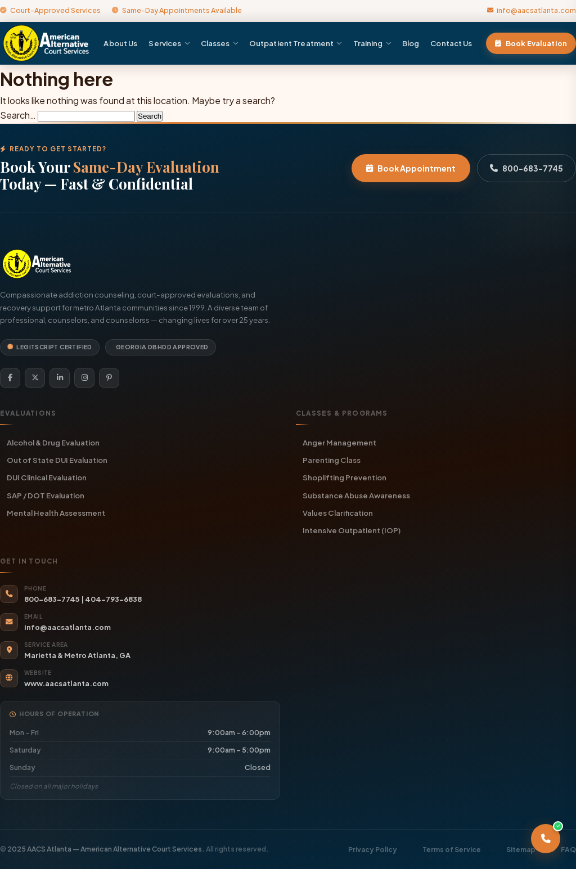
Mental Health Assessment (56, 512)
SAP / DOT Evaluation (45, 495)
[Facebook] (10, 378)
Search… (18, 115)
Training (372, 43)
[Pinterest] (109, 378)
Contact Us (451, 43)
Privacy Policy (372, 849)
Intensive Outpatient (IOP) (351, 530)
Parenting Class (332, 460)
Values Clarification (338, 512)
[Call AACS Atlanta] (545, 838)
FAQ (568, 849)
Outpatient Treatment (295, 43)
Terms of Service (451, 849)
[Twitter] (35, 378)
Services (168, 43)
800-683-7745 (526, 168)
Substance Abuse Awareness (356, 495)
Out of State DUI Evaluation (57, 460)
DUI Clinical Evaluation (47, 477)
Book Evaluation (531, 43)
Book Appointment (411, 168)
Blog (411, 43)
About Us (120, 43)
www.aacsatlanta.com (66, 683)
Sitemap (521, 849)
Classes (219, 43)
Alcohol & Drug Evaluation (53, 442)
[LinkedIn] (60, 378)
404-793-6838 (113, 599)
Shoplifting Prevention (344, 477)
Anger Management (339, 442)
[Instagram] (84, 378)
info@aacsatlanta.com (531, 10)
